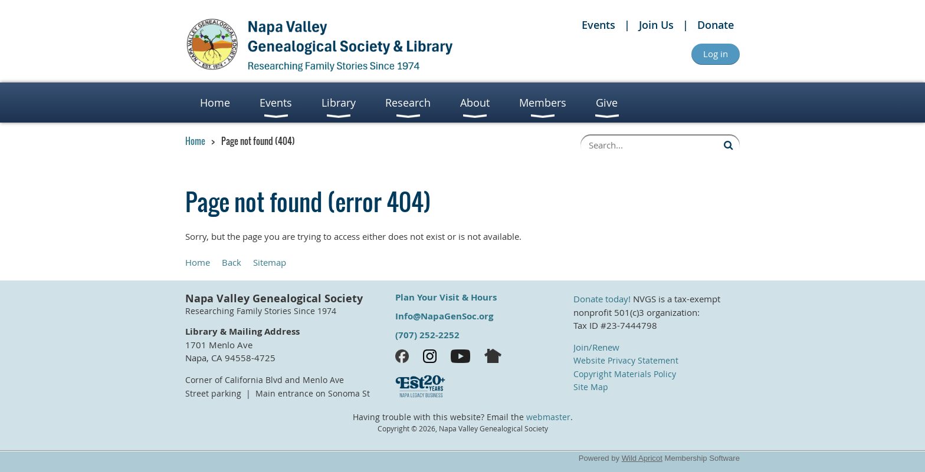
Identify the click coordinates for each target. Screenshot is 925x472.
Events (598, 25)
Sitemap (269, 262)
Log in (715, 54)
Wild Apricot (642, 458)
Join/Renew (596, 347)
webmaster (548, 417)
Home (195, 140)
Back (231, 262)
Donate (715, 25)
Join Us (656, 25)
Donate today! (602, 299)
